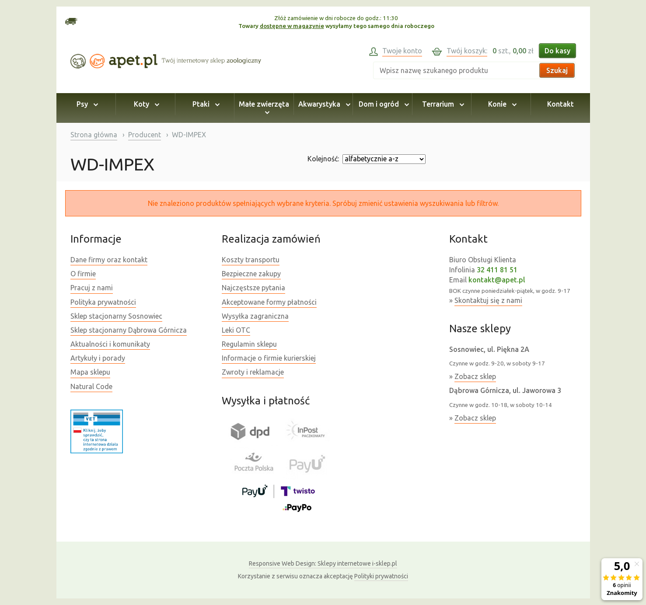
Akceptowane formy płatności (269, 302)
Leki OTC (236, 330)
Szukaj (557, 70)
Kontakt (560, 104)
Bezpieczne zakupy (251, 274)
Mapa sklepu (90, 372)
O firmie (83, 274)
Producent (144, 135)
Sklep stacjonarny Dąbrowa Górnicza (128, 330)
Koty (145, 104)
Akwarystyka (323, 104)
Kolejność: (323, 159)
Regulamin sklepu (249, 344)
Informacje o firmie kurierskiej (269, 358)
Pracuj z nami (91, 288)
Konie (501, 104)
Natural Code (91, 386)
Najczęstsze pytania (253, 288)
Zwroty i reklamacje (253, 372)
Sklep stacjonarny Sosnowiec (116, 316)
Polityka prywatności (103, 302)
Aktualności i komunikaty (110, 344)
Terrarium (441, 104)
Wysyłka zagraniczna (255, 316)
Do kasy (557, 51)
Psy (86, 104)
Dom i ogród (382, 104)
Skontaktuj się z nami (488, 300)
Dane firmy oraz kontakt (108, 260)
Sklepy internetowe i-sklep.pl (323, 563)
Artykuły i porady (97, 358)
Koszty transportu (250, 260)
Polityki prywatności (381, 576)
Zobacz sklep (475, 376)
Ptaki (204, 104)
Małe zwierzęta (264, 108)
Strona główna (93, 135)
